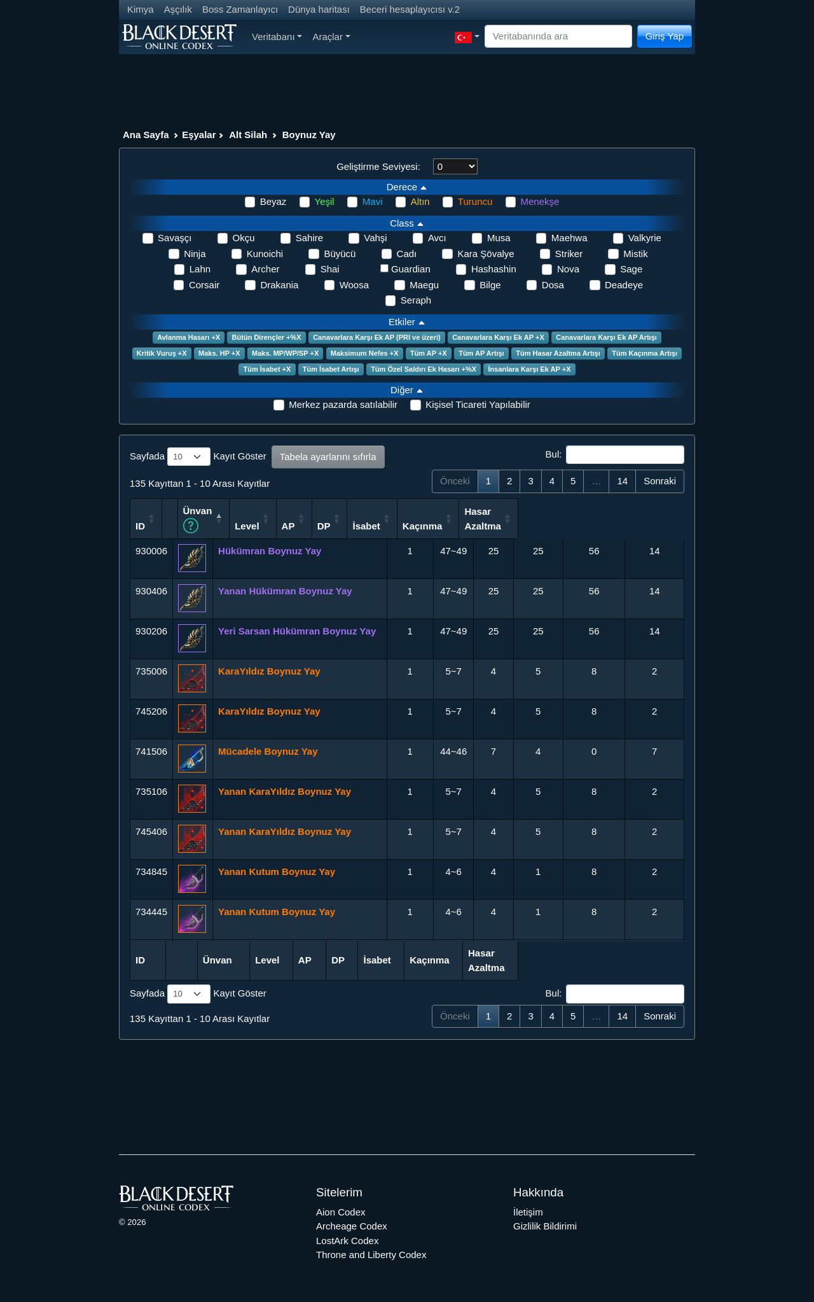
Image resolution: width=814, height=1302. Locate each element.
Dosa (553, 284)
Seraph (416, 300)
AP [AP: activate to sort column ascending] (442, 524)
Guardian (411, 268)
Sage (631, 268)
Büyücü (339, 253)
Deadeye (624, 284)
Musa (499, 237)
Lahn (200, 268)
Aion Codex (341, 1210)
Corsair (204, 284)
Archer (265, 268)
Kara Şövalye (485, 253)
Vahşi (375, 237)
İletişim (528, 1210)
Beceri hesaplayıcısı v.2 (410, 9)
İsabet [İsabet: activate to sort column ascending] (530, 524)
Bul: (615, 455)
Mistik (635, 253)
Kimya (140, 9)
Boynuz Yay (309, 134)
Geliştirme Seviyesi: (378, 166)
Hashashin (493, 268)
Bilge (489, 284)
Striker (569, 253)
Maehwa (569, 237)
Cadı (407, 253)
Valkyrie (644, 237)
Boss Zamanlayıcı (240, 9)
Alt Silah (248, 134)
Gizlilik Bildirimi (545, 1225)
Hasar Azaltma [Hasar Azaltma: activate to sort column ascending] (648, 518)
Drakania (279, 284)
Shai (330, 268)
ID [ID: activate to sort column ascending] (140, 524)
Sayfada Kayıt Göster (198, 456)
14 (622, 480)
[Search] (558, 36)
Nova (568, 268)
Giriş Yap (664, 36)
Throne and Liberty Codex (371, 1254)
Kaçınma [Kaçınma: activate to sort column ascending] (588, 524)
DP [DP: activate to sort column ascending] (483, 524)
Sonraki (660, 480)
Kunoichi (265, 253)
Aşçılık (178, 9)
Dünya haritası (319, 9)
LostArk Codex (347, 1239)
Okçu (244, 237)
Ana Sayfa (146, 134)
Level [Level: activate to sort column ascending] (399, 524)
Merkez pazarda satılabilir (343, 404)
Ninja (194, 253)
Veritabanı (277, 36)
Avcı (437, 237)
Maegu (424, 284)
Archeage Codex (351, 1225)
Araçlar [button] (331, 36)
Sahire (309, 237)
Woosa (354, 284)
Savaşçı (174, 237)
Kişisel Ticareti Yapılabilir (477, 404)
